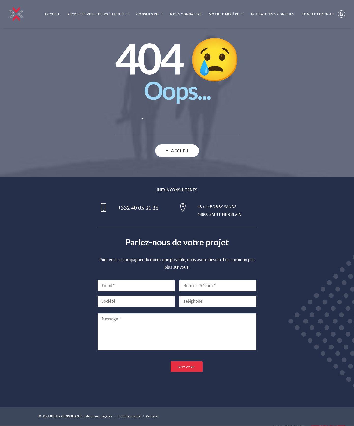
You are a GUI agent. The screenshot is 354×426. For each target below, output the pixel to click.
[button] (341, 14)
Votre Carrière (226, 14)
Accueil (51, 14)
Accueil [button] (177, 150)
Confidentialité (129, 416)
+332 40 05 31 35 (138, 208)
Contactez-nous (318, 14)
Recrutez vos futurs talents (98, 14)
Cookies (152, 416)
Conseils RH (149, 14)
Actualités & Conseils (272, 14)
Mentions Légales (99, 416)
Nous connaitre (186, 14)
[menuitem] (52, 14)
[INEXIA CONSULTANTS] (16, 14)
